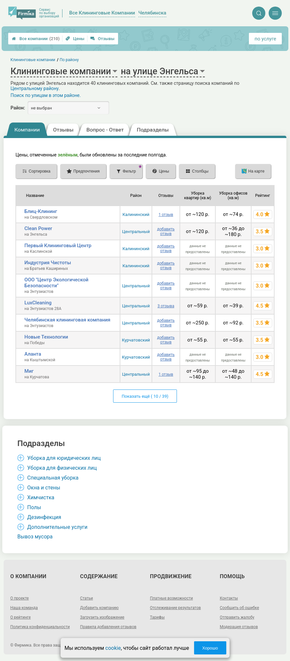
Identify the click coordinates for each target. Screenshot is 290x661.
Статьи (86, 598)
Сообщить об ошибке (239, 607)
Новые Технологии (46, 337)
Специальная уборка (53, 478)
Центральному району (35, 88)
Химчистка (41, 497)
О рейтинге (20, 617)
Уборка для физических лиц (62, 468)
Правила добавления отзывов (108, 627)
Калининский (135, 214)
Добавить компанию (99, 607)
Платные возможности (171, 598)
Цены (75, 38)
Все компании (36, 38)
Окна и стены (43, 487)
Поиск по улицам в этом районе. (46, 95)
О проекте (19, 598)
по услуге (265, 39)
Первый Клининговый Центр (57, 245)
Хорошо (210, 648)
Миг (29, 371)
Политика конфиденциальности (40, 627)
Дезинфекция (44, 517)
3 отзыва (165, 306)
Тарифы (157, 617)
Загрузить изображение (102, 617)
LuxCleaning (38, 303)
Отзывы (102, 38)
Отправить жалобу (237, 617)
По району (69, 60)
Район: (18, 107)
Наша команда (24, 607)
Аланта (32, 354)
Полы (34, 507)
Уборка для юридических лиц (64, 458)
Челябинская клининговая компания (67, 320)
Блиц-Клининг (40, 211)
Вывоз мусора (35, 536)
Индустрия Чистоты (47, 263)
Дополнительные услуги (57, 527)
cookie (113, 648)
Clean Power (38, 228)
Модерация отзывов (239, 627)
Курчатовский (136, 340)
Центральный (136, 231)
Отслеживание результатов (175, 607)
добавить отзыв (166, 231)
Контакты (229, 598)
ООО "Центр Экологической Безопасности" (56, 283)
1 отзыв (165, 214)
